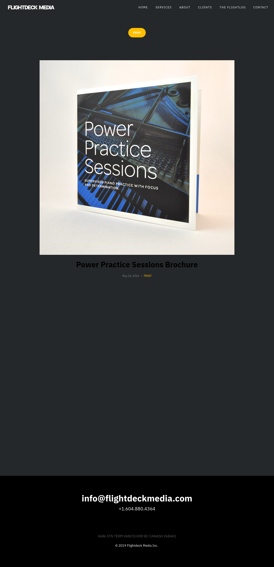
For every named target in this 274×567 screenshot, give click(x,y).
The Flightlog (233, 7)
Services (164, 7)
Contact (260, 7)
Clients (205, 7)
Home (143, 7)
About (184, 7)
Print (148, 276)
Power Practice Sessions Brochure (137, 264)
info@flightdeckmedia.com (137, 498)
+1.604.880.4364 (137, 509)
